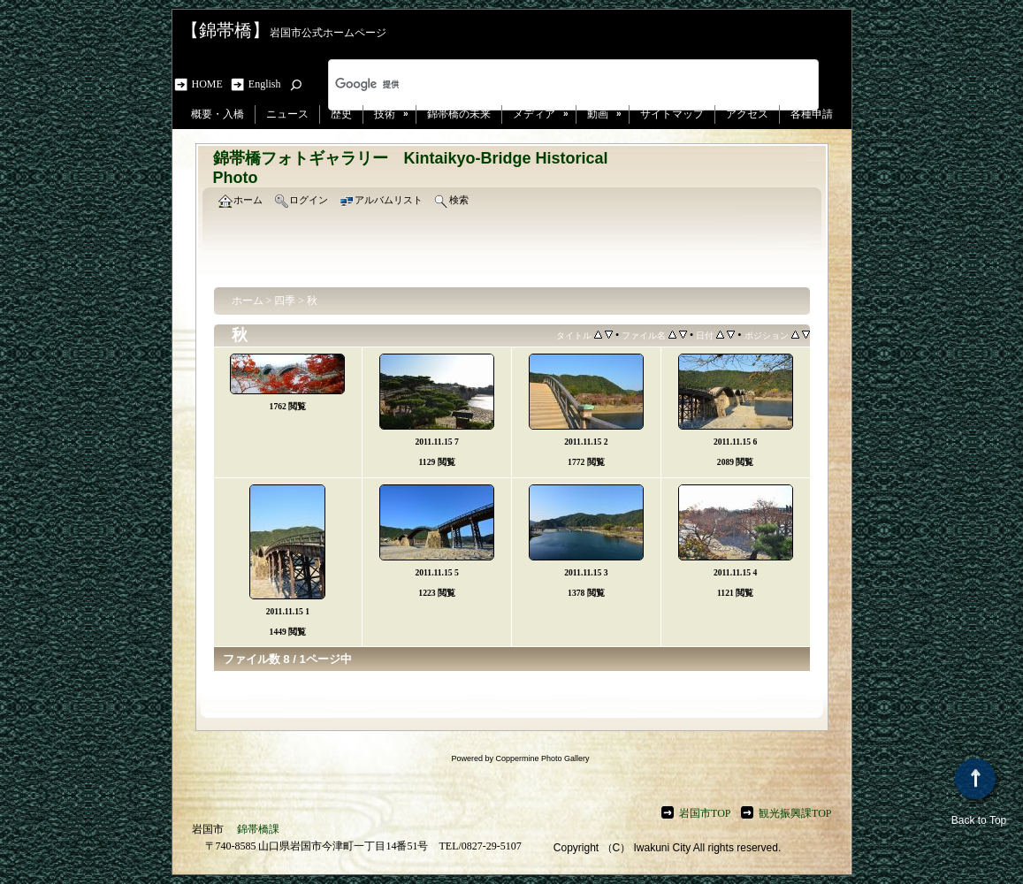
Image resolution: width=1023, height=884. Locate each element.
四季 (284, 300)
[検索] (550, 84)
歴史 (341, 114)
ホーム (247, 300)
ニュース (287, 114)
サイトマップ (672, 114)
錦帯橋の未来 (459, 114)
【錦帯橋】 (225, 30)
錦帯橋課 (258, 829)
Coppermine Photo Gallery (542, 758)
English (264, 84)
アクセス (747, 114)
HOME (210, 84)
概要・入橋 (217, 114)
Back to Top (979, 792)
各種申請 (811, 114)
